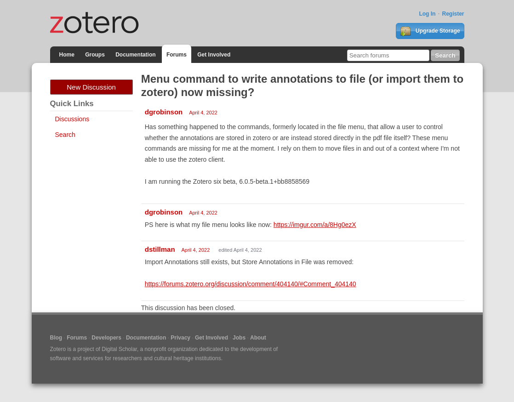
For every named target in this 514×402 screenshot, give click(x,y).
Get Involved (213, 54)
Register (453, 14)
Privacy (180, 337)
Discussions (72, 119)
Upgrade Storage (430, 31)
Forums (176, 54)
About (258, 337)
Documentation (135, 54)
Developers (106, 337)
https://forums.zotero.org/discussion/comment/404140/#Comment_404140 (250, 284)
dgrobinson (164, 112)
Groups (95, 54)
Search (65, 134)
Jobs (239, 337)
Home (66, 54)
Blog (56, 337)
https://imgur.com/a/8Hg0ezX (315, 224)
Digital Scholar (119, 349)
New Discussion (91, 87)
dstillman (160, 249)
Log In (427, 14)
